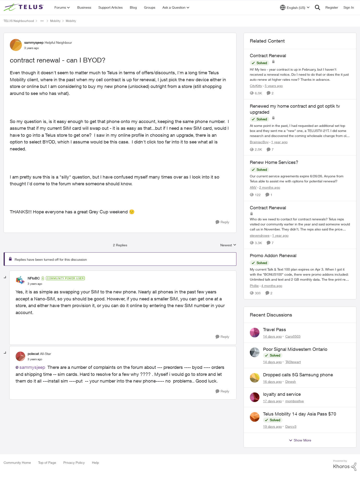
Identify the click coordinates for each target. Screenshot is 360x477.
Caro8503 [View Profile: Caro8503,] (292, 336)
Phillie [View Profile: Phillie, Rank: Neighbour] (254, 286)
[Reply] (222, 222)
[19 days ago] (272, 426)
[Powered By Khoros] (344, 465)
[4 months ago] (271, 285)
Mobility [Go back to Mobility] (55, 21)
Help (95, 462)
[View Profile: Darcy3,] (254, 417)
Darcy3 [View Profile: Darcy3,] (290, 426)
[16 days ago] (272, 381)
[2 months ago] (269, 187)
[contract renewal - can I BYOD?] (35, 284)
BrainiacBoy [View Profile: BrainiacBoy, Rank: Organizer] (259, 142)
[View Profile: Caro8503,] (254, 332)
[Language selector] (295, 7)
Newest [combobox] (228, 245)
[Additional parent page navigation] (42, 21)
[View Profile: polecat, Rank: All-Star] (20, 356)
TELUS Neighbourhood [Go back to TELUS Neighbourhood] (19, 21)
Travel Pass (274, 329)
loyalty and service (282, 394)
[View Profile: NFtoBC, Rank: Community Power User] (20, 281)
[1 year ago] (279, 141)
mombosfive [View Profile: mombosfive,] (294, 401)
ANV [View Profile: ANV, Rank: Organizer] (253, 187)
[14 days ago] (272, 336)
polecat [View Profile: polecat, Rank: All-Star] (33, 354)
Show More (300, 440)
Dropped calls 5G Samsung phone (298, 374)
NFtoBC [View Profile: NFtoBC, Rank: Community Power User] (34, 278)
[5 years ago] (273, 85)
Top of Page (47, 462)
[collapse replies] (5, 277)
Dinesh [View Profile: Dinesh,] (290, 381)
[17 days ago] (272, 400)
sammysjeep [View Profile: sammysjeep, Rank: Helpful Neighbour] (33, 42)
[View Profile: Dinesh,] (254, 378)
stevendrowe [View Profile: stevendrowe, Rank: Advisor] (260, 235)
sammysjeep (32, 367)
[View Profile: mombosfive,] (254, 397)
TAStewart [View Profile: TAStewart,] (293, 362)
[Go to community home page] (24, 7)
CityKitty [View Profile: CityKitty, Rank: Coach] (256, 86)
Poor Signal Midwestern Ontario (295, 349)
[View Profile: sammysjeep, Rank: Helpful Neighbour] (16, 45)
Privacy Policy (74, 462)
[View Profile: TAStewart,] (254, 352)
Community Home (17, 462)
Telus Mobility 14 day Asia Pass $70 (299, 413)
